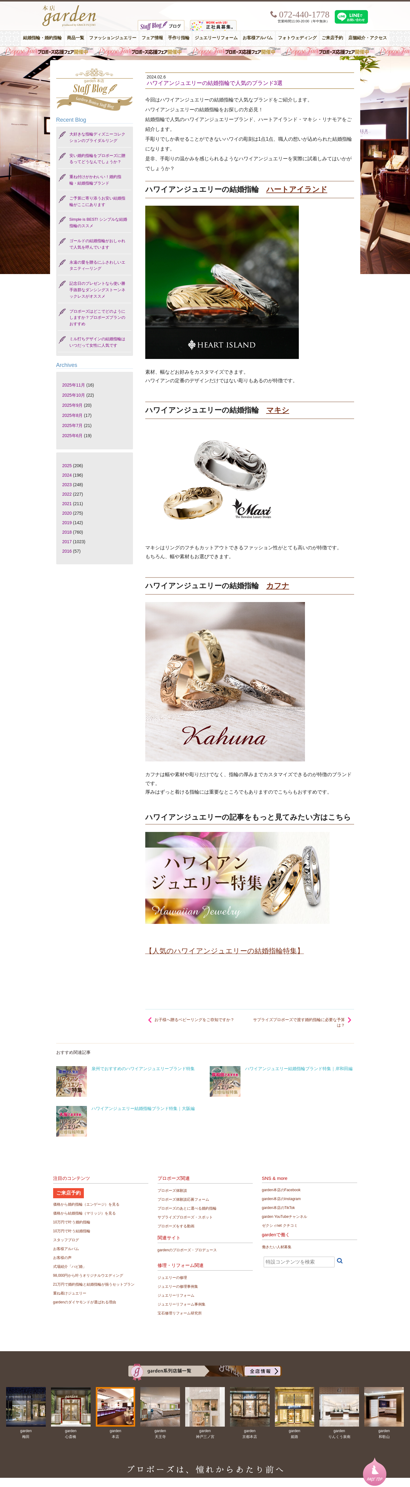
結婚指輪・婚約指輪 (42, 38)
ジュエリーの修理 (172, 1277)
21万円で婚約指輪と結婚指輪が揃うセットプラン (94, 1284)
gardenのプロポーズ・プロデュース (187, 1250)
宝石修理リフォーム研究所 (180, 1313)
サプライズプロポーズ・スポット (185, 1217)
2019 (67, 522)
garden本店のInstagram (281, 1199)
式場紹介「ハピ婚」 (69, 1266)
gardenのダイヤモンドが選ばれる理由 (84, 1302)
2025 (67, 465)
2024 (67, 475)
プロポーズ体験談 (172, 1190)
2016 (67, 551)
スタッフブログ (66, 1240)
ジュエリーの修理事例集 (178, 1286)
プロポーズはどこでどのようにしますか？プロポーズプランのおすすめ (97, 317)
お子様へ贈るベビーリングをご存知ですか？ (194, 1019)
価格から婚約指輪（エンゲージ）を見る (86, 1204)
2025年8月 (72, 415)
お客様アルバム (258, 38)
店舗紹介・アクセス (367, 38)
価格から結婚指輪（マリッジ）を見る (84, 1213)
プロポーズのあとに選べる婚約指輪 (187, 1208)
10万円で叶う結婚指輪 (71, 1231)
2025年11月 (73, 385)
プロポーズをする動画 (176, 1226)
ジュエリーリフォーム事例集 (181, 1304)
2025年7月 (72, 425)
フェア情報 (152, 38)
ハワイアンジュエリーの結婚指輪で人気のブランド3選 (215, 83)
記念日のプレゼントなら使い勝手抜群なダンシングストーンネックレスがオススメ (97, 290)
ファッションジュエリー (112, 38)
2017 (67, 541)
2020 (67, 513)
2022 (67, 494)
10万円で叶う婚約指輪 (71, 1222)
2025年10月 (73, 395)
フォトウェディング (297, 38)
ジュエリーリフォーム (216, 38)
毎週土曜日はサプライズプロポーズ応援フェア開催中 (205, 51)
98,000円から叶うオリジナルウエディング (88, 1275)
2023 (67, 484)
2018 (67, 532)
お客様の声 (62, 1258)
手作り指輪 (178, 38)
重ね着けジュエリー (69, 1293)
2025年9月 (72, 405)
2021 (67, 503)
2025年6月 (72, 435)
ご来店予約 (332, 38)
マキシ (277, 410)
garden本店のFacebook (281, 1190)
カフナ (277, 585)
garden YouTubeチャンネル (284, 1216)
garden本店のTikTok (278, 1208)
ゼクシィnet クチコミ (280, 1225)
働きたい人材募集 (276, 1247)
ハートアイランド (296, 189)
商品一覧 (75, 38)
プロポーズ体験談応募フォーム (183, 1199)
